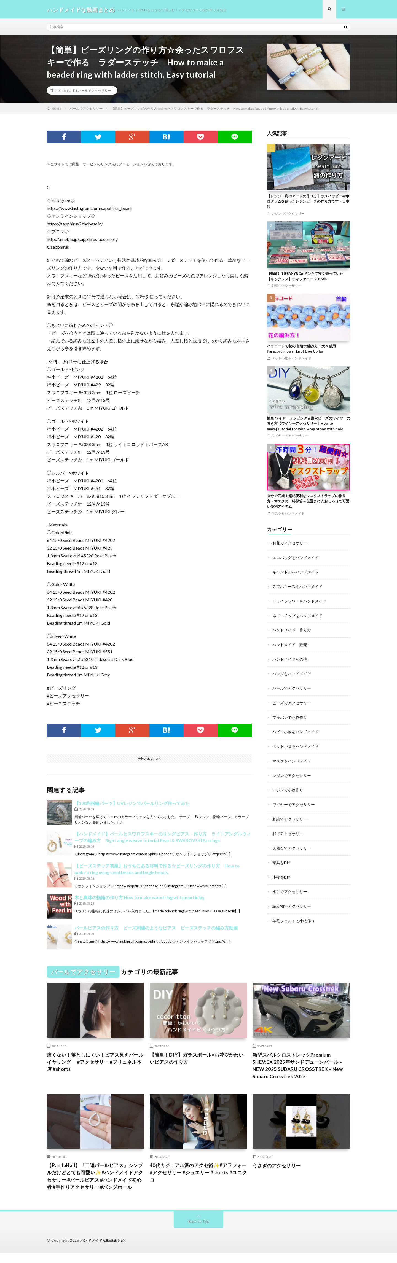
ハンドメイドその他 (289, 658)
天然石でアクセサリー (291, 844)
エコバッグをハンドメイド (295, 558)
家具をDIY (281, 859)
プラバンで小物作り (289, 715)
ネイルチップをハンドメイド (297, 615)
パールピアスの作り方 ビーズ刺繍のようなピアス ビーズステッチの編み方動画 (156, 928)
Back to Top (198, 1231)
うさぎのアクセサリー (278, 1167)
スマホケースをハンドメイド (297, 586)
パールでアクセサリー (94, 91)
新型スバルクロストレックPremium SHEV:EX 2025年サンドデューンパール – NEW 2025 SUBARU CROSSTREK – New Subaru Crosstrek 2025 (299, 1067)
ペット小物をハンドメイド (291, 359)
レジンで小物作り (287, 787)
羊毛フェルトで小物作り (293, 916)
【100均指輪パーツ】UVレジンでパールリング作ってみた (132, 804)
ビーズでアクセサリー (291, 701)
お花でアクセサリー (289, 543)
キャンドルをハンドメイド (295, 572)
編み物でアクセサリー (291, 902)
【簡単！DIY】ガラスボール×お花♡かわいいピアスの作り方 (196, 1059)
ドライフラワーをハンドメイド (299, 601)
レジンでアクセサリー (288, 214)
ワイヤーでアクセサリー (290, 436)
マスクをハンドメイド (288, 514)
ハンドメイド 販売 (289, 644)
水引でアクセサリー (289, 887)
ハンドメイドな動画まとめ (102, 1250)
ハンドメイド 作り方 (291, 629)
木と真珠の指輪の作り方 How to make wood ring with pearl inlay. (139, 898)
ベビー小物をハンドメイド (295, 730)
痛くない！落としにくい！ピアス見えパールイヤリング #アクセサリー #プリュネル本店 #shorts (95, 1063)
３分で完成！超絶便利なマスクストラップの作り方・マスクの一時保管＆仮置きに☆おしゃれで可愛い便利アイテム (308, 502)
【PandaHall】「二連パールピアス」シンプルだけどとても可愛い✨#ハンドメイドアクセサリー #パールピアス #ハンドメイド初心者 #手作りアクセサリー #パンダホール (95, 1182)
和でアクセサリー (287, 830)
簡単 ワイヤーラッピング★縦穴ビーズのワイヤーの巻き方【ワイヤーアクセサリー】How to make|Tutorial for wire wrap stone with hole (308, 424)
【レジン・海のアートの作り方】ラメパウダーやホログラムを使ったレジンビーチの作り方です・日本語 (308, 202)
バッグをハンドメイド (291, 672)
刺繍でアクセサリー (286, 286)
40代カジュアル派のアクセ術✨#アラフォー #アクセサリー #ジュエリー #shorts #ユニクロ (198, 1174)
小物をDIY (281, 873)
